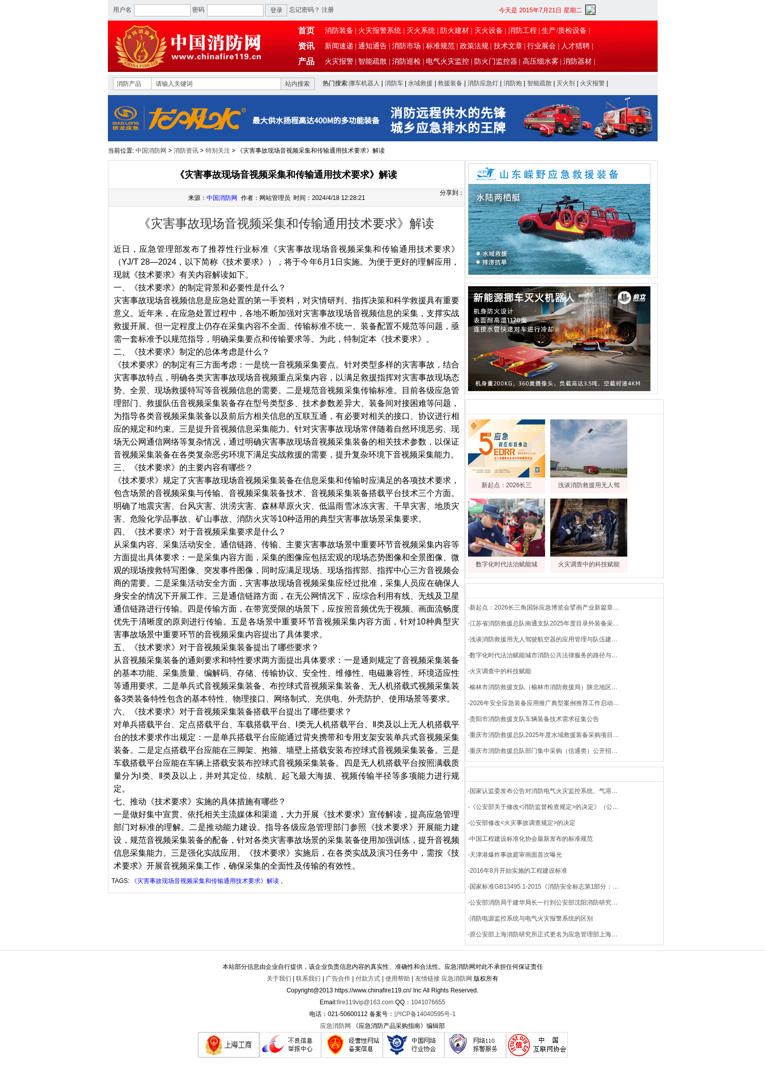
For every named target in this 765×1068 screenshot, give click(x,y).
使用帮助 (397, 978)
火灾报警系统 (379, 30)
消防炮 (512, 83)
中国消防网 (151, 150)
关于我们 (279, 978)
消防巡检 (406, 61)
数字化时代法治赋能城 (506, 564)
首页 (306, 30)
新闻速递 (339, 46)
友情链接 (427, 978)
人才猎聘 (575, 46)
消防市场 (406, 46)
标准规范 (440, 46)
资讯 (306, 46)
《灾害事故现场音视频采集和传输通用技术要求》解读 (205, 881)
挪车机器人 (364, 83)
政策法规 (474, 46)
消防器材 (577, 61)
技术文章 (508, 46)
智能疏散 (372, 61)
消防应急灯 (483, 83)
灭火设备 (488, 30)
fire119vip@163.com (365, 1002)
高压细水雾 (540, 61)
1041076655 (428, 1002)
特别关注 (218, 150)
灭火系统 (420, 30)
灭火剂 (565, 83)
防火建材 (454, 30)
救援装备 (450, 83)
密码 (198, 9)
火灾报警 (339, 61)
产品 (306, 61)
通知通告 (372, 46)
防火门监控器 (495, 61)
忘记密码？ (304, 9)
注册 (328, 9)
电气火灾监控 (447, 61)
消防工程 (522, 30)
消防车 (394, 83)
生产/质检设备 (564, 30)
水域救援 (420, 83)
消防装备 (339, 30)
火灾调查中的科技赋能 (589, 564)
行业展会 (541, 46)
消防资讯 (186, 150)
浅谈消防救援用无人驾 (589, 485)
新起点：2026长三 (506, 485)
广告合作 (338, 978)
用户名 (122, 9)
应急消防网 (456, 978)
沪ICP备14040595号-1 (425, 1014)
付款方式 (368, 978)
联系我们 (308, 978)
